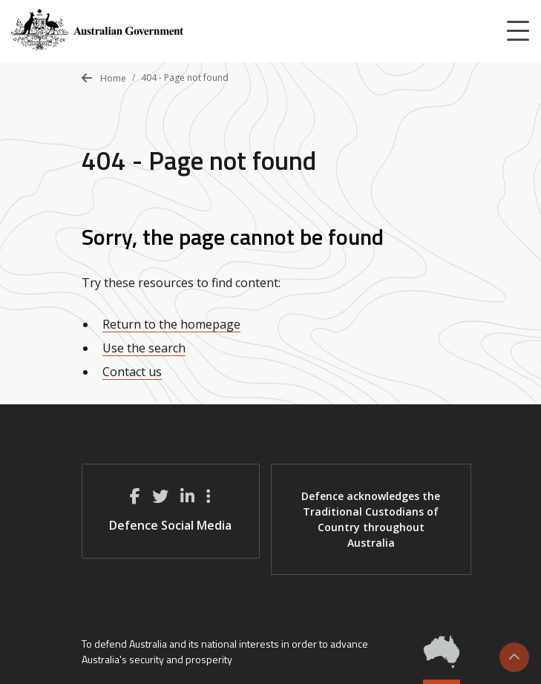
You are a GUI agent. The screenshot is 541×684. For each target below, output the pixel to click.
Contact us (132, 372)
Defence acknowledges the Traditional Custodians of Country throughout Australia (370, 519)
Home (104, 78)
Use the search (144, 348)
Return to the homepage (171, 324)
